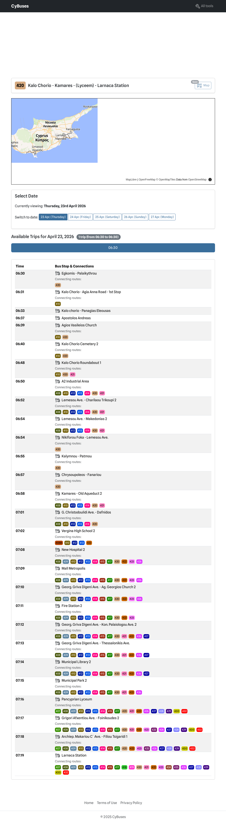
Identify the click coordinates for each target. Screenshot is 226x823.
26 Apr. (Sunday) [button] (135, 217)
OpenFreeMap (147, 179)
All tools (204, 6)
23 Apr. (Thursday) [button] (53, 217)
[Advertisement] (113, 42)
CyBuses (20, 6)
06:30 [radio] (113, 248)
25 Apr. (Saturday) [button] (107, 217)
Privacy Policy (131, 803)
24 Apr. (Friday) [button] (80, 217)
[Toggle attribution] (210, 179)
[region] (113, 141)
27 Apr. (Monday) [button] (162, 217)
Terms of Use (107, 803)
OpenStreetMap (197, 179)
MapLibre (131, 179)
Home (89, 803)
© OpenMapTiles (166, 179)
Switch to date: (26, 217)
